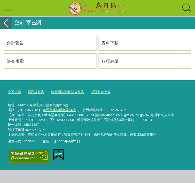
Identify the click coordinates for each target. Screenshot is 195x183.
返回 (6, 23)
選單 (8, 8)
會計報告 (15, 43)
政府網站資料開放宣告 (67, 92)
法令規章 (15, 61)
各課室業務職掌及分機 (59, 110)
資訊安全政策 (100, 92)
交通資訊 (14, 92)
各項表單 (110, 61)
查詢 (187, 8)
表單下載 (110, 43)
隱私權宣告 (36, 92)
